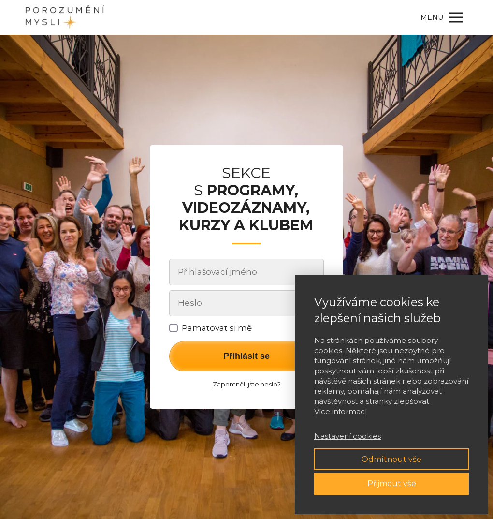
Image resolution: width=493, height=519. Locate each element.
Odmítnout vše (391, 459)
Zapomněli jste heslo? (247, 384)
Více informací (340, 411)
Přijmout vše (391, 483)
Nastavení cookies (347, 436)
